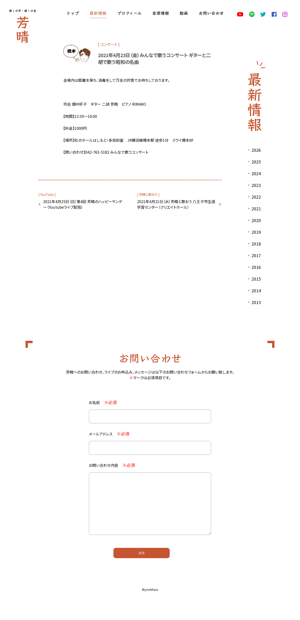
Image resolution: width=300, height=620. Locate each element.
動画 (184, 13)
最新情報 (98, 13)
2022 (256, 197)
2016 (256, 267)
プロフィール (129, 13)
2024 (256, 173)
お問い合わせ (211, 13)
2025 (256, 162)
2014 (256, 290)
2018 (256, 244)
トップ (72, 13)
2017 (256, 255)
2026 (256, 150)
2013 (256, 302)
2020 (256, 220)
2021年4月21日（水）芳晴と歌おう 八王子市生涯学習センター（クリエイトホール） (176, 204)
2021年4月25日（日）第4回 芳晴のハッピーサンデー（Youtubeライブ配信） (82, 204)
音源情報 (160, 13)
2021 (256, 208)
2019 (256, 232)
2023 (256, 185)
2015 (256, 279)
